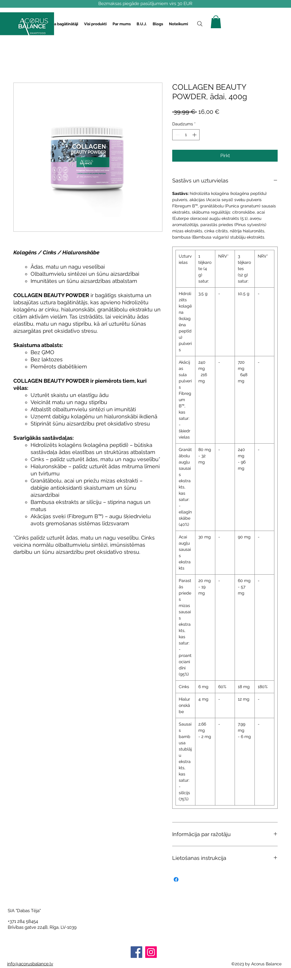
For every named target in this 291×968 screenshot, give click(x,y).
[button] (61, 23)
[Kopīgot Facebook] (176, 879)
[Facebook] (136, 952)
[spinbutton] (186, 135)
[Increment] (195, 135)
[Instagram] (151, 952)
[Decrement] (177, 135)
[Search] (200, 24)
